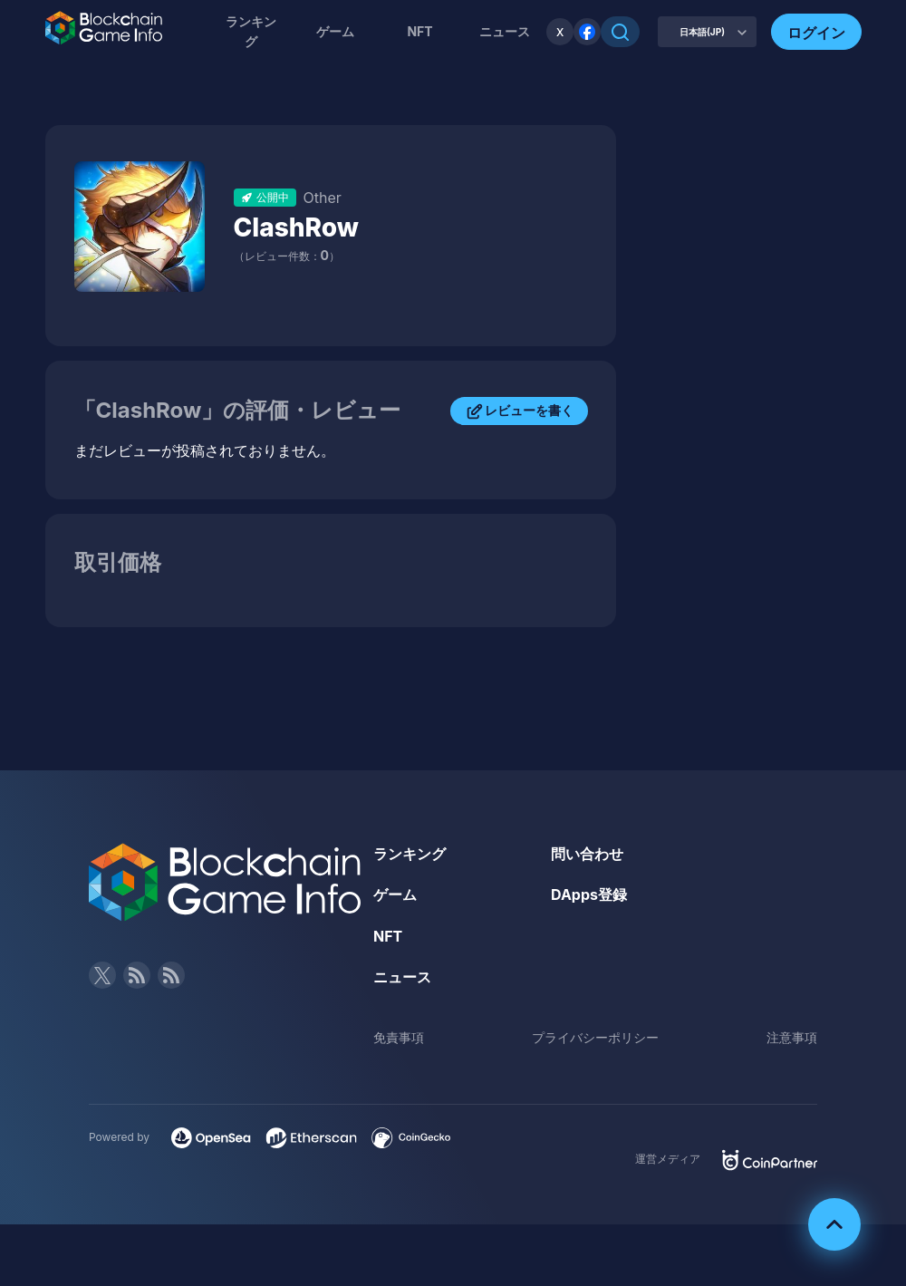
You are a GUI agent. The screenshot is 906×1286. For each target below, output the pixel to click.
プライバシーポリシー (595, 1037)
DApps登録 (589, 894)
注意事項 (791, 1037)
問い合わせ (587, 854)
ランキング (251, 31)
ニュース (402, 977)
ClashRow (296, 227)
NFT (419, 31)
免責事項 (398, 1037)
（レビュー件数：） (287, 256)
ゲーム (335, 31)
